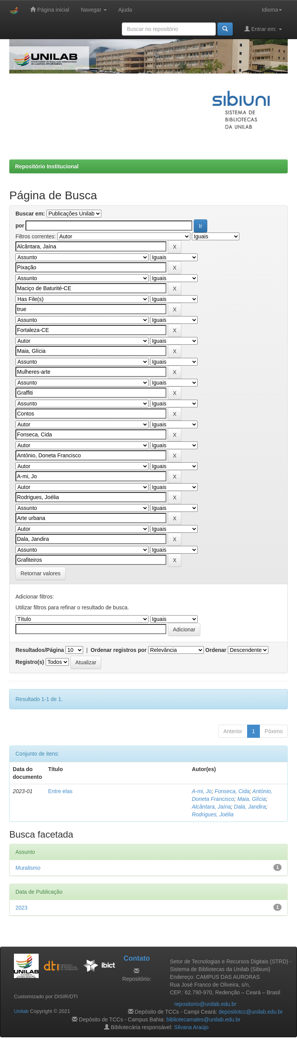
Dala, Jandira (250, 807)
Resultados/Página (39, 650)
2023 (21, 908)
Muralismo (28, 868)
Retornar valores (40, 573)
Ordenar (215, 650)
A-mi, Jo (202, 791)
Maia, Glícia (251, 799)
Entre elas (60, 791)
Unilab (21, 1011)
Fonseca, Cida (232, 791)
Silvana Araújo (191, 1027)
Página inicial (49, 9)
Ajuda (125, 10)
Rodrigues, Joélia (213, 814)
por (19, 225)
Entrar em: (263, 29)
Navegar (94, 10)
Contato (136, 958)
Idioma (272, 10)
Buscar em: (30, 213)
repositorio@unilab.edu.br (205, 1004)
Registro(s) (29, 662)
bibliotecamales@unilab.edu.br (203, 1019)
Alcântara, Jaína (211, 807)
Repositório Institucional (47, 166)
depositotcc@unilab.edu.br (250, 1012)
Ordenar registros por (118, 650)
